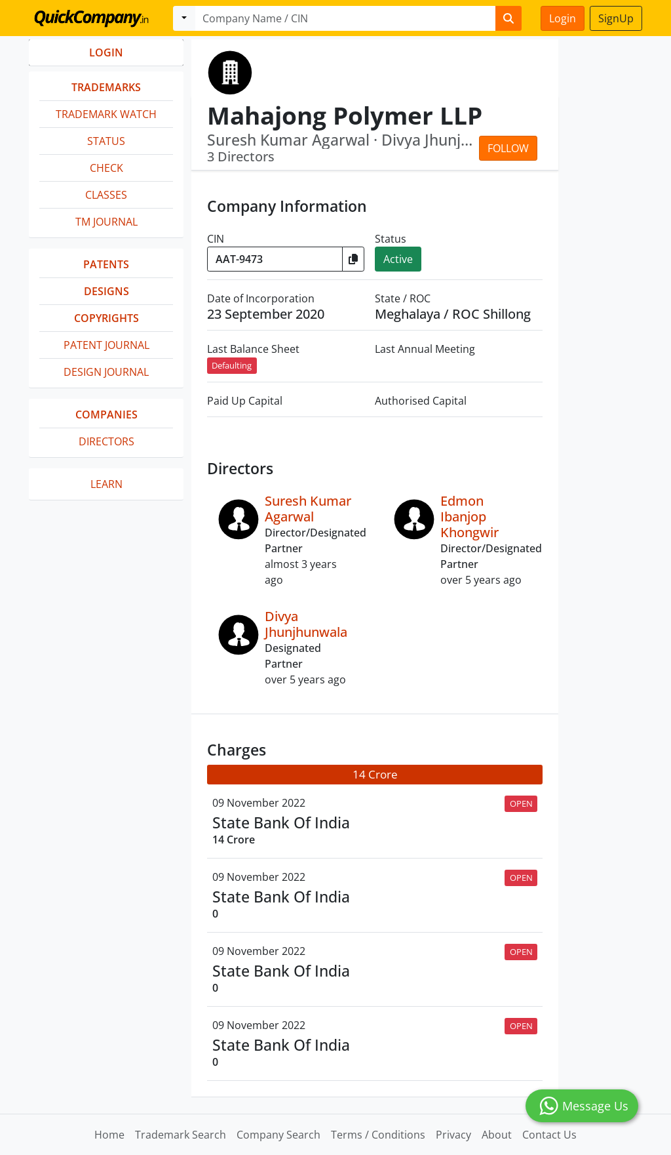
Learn (106, 484)
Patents (106, 264)
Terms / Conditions (378, 1134)
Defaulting (232, 365)
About (497, 1134)
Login (562, 18)
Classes (106, 195)
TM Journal (106, 221)
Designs (106, 291)
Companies (106, 414)
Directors (106, 441)
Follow (508, 148)
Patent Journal (106, 345)
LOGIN (106, 52)
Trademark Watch (106, 114)
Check (106, 168)
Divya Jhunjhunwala (306, 624)
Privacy (453, 1134)
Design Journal (106, 372)
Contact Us (549, 1134)
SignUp (616, 18)
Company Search (278, 1134)
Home (109, 1134)
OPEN (521, 803)
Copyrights (106, 318)
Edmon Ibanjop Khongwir (469, 516)
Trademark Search (180, 1134)
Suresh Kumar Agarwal (308, 508)
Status (106, 141)
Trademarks (106, 87)
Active (398, 259)
